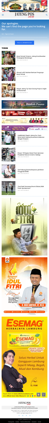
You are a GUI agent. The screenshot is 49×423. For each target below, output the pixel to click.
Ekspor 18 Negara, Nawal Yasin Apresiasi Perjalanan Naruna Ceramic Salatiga (31, 154)
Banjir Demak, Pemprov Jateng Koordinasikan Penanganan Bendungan (31, 57)
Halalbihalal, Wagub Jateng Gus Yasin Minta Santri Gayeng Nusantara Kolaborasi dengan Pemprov (31, 137)
